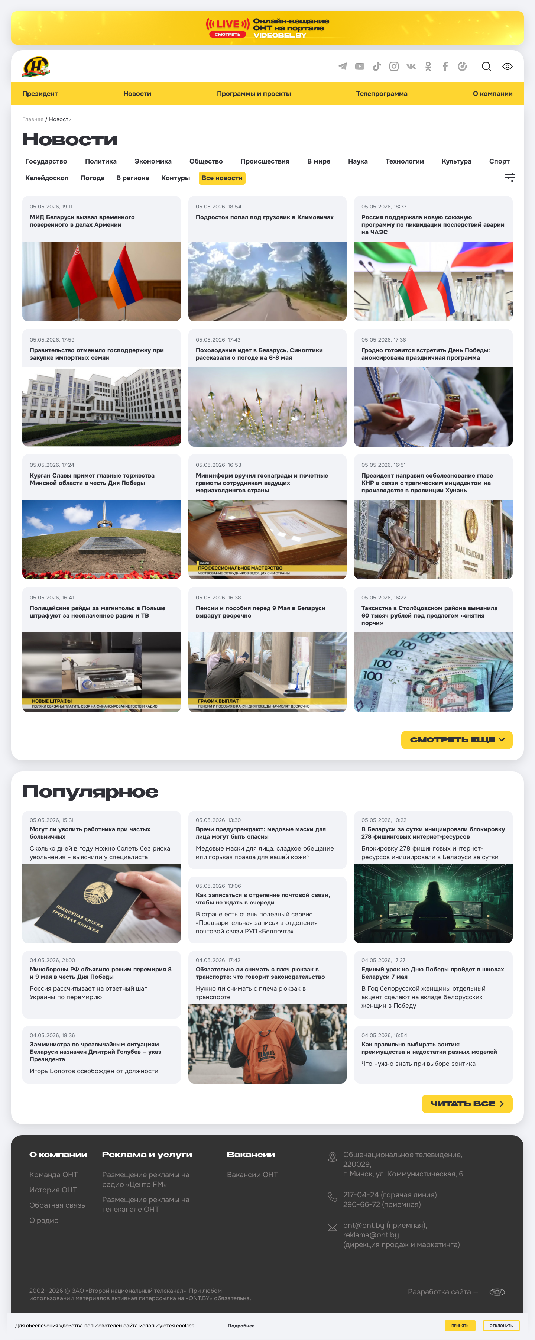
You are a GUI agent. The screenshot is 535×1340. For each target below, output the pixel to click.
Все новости (222, 178)
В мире (318, 161)
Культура (456, 161)
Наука (358, 161)
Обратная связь (57, 1205)
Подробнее (241, 1326)
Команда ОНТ (53, 1174)
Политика (101, 161)
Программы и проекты (254, 93)
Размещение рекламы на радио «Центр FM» (145, 1179)
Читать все (463, 1104)
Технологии (405, 161)
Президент (40, 93)
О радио (44, 1220)
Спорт (499, 161)
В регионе (132, 178)
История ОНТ (53, 1190)
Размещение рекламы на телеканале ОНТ (145, 1204)
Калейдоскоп (47, 178)
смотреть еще (452, 740)
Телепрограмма (382, 93)
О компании (493, 93)
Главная (32, 119)
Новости (137, 93)
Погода (92, 178)
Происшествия (265, 161)
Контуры (175, 178)
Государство (46, 161)
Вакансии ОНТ (252, 1174)
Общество (206, 161)
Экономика (153, 161)
